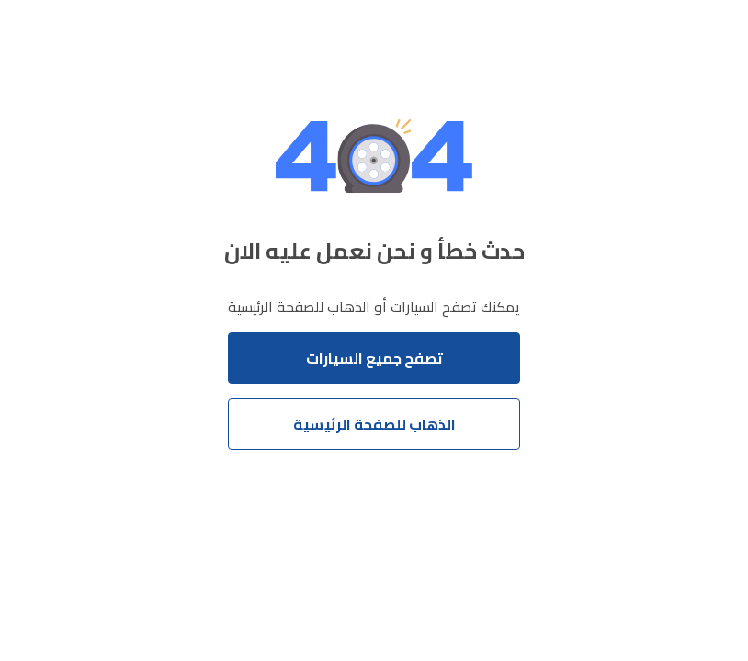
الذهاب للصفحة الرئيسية (374, 424)
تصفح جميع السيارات (374, 358)
